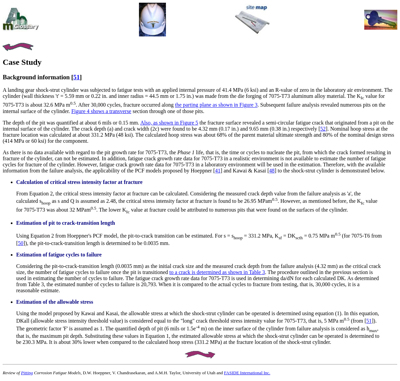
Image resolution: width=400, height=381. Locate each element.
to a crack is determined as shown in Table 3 (217, 272)
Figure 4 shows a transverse (101, 111)
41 (218, 170)
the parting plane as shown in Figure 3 (216, 105)
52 (323, 129)
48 (272, 170)
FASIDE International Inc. (247, 372)
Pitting (27, 372)
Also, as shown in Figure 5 (169, 123)
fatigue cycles (64, 254)
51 (77, 77)
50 (20, 243)
